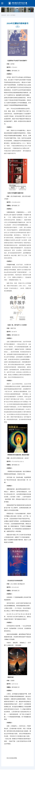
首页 (8, 15)
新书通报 (13, 15)
